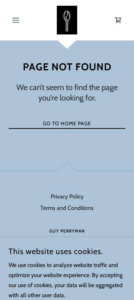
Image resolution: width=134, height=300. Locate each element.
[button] (17, 20)
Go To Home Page (67, 123)
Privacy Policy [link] (67, 196)
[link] (67, 20)
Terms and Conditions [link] (67, 208)
